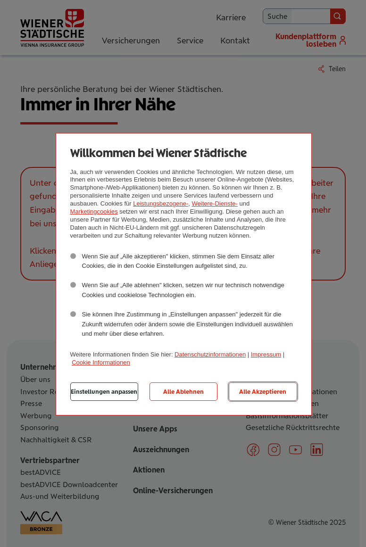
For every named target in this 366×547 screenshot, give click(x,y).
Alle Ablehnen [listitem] (183, 391)
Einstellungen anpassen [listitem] (104, 391)
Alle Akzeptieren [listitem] (262, 391)
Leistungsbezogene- (160, 203)
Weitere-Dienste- (215, 203)
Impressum (266, 354)
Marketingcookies (94, 211)
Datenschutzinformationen (210, 354)
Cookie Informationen (101, 362)
